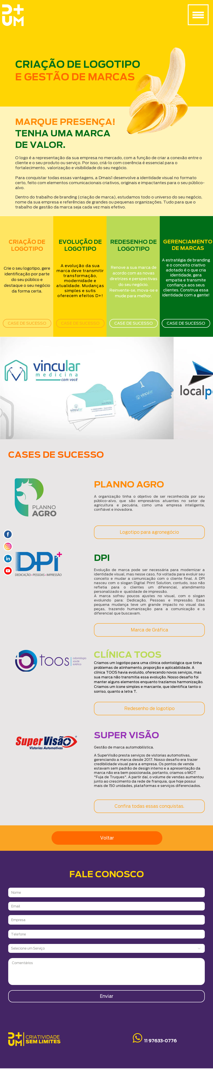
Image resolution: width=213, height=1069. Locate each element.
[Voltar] (107, 838)
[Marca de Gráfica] (149, 630)
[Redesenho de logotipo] (149, 708)
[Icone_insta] (8, 546)
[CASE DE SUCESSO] (27, 323)
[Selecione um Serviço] (106, 948)
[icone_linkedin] (8, 558)
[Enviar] (106, 996)
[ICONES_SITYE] (8, 534)
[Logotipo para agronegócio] (149, 532)
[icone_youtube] (8, 570)
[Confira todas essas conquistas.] (149, 806)
